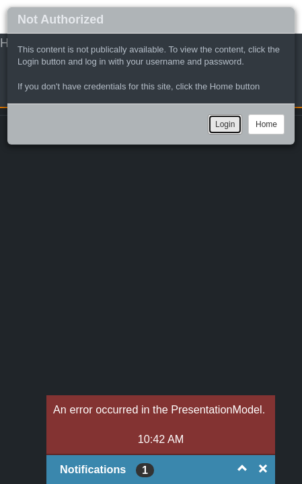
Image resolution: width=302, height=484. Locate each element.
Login (225, 124)
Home (266, 124)
